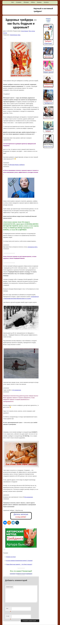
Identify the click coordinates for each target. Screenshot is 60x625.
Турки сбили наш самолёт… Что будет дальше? (19, 564)
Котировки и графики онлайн (48, 20)
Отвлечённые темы (15, 35)
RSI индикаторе (28, 497)
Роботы (33, 2)
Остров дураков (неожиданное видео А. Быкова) (19, 560)
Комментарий (9, 586)
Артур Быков (24, 31)
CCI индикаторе (16, 390)
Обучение (26, 2)
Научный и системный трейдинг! (43, 10)
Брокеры (39, 2)
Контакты (46, 2)
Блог (12, 2)
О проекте (18, 2)
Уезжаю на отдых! (11, 556)
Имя (8, 609)
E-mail (8, 617)
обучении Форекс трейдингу (17, 164)
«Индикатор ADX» (32, 247)
